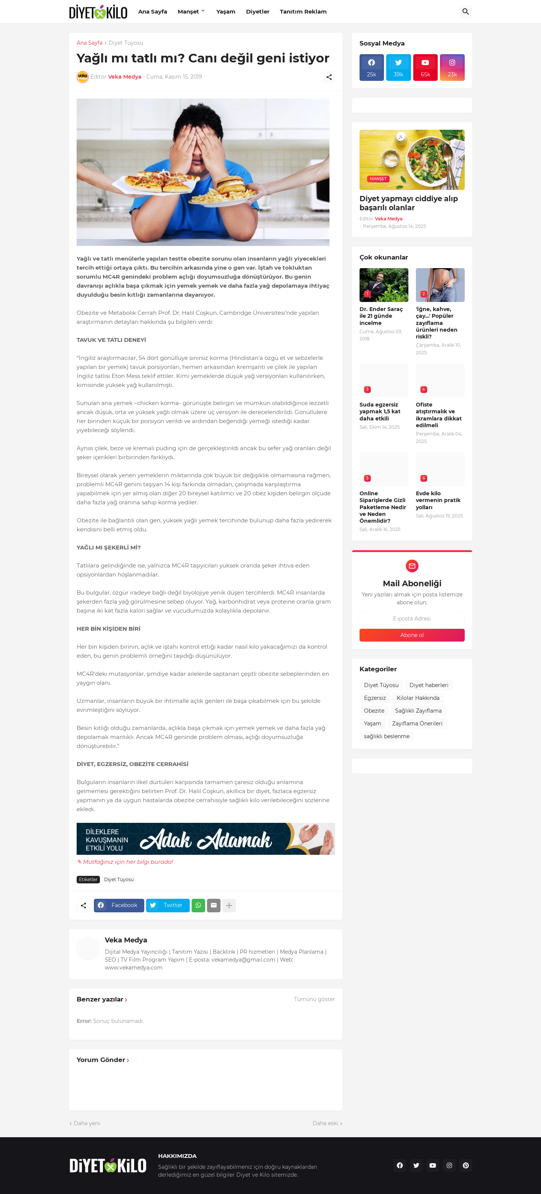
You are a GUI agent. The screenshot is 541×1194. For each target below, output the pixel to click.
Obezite (374, 710)
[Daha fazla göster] (229, 905)
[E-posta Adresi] (412, 618)
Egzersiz (375, 698)
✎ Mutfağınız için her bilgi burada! (125, 861)
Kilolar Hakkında (418, 698)
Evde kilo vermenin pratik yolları (438, 500)
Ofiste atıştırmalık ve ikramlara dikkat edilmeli (439, 415)
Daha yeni (87, 1123)
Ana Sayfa (152, 11)
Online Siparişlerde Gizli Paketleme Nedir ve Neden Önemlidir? (383, 507)
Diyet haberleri (429, 685)
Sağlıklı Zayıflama (418, 710)
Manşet (188, 11)
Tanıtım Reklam (303, 11)
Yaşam (226, 11)
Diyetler (257, 11)
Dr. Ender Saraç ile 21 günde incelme (381, 316)
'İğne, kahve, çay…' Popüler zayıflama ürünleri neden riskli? (437, 323)
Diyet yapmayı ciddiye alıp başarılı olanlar (409, 203)
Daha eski (325, 1123)
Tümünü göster (314, 999)
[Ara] (465, 11)
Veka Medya (126, 940)
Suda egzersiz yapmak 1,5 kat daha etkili (380, 411)
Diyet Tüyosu (126, 43)
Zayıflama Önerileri (417, 723)
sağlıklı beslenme (387, 736)
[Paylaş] (329, 77)
